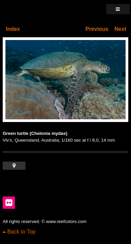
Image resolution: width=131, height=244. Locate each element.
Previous (97, 29)
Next (120, 29)
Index (13, 29)
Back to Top (19, 232)
